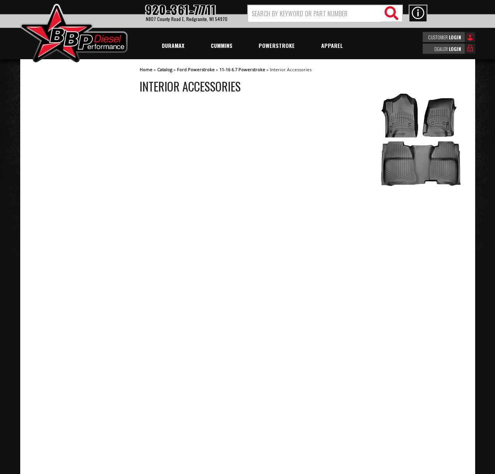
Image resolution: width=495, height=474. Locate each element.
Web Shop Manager (316, 467)
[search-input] (314, 13)
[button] (325, 13)
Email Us (52, 325)
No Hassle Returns (65, 291)
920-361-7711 (59, 341)
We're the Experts (64, 246)
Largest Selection (63, 268)
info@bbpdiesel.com (277, 430)
